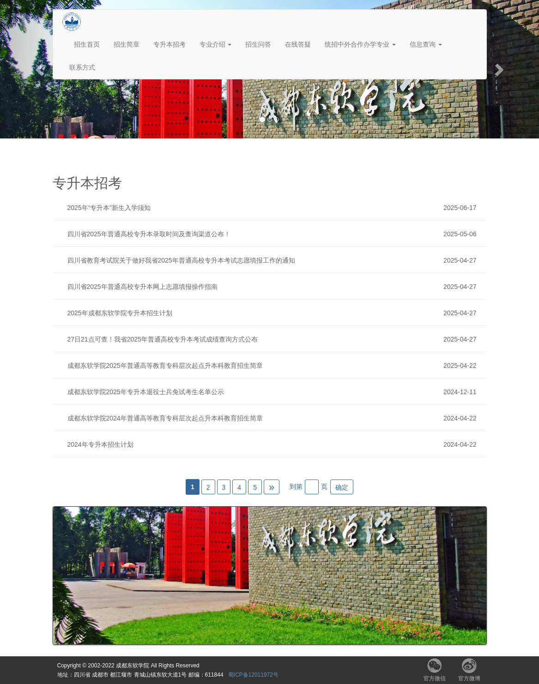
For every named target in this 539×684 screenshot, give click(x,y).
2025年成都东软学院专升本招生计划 (274, 313)
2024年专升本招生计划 (274, 444)
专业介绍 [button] (216, 44)
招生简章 (126, 44)
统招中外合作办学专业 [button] (360, 44)
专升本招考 (169, 44)
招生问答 (258, 44)
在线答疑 (298, 44)
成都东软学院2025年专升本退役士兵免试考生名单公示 (274, 391)
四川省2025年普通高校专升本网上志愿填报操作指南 (274, 286)
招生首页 (87, 44)
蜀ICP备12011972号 (253, 675)
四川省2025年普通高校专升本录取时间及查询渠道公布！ (274, 234)
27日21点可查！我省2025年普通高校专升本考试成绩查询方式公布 (274, 339)
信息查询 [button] (426, 44)
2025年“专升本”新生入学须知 (274, 207)
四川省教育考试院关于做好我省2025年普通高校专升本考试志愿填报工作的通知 (274, 260)
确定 (341, 487)
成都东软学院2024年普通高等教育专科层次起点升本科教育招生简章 (274, 418)
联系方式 (82, 67)
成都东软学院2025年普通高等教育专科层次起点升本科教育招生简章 (274, 365)
